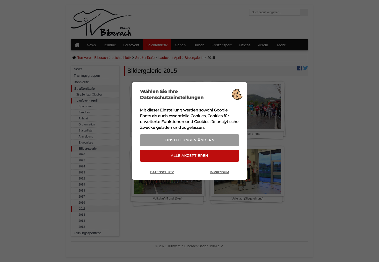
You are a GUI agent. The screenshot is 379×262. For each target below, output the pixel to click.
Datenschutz (162, 172)
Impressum (219, 172)
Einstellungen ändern (189, 140)
